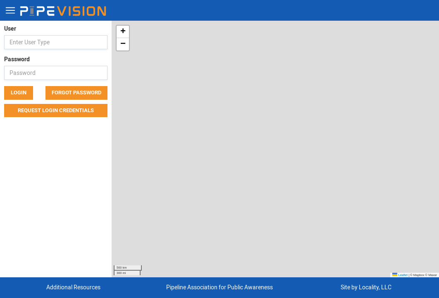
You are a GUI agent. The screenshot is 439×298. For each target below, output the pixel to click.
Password (17, 59)
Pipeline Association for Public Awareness (219, 287)
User (10, 28)
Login (18, 92)
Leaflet (400, 275)
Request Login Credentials (56, 110)
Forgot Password (76, 92)
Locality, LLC (375, 287)
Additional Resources (73, 287)
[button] (123, 32)
